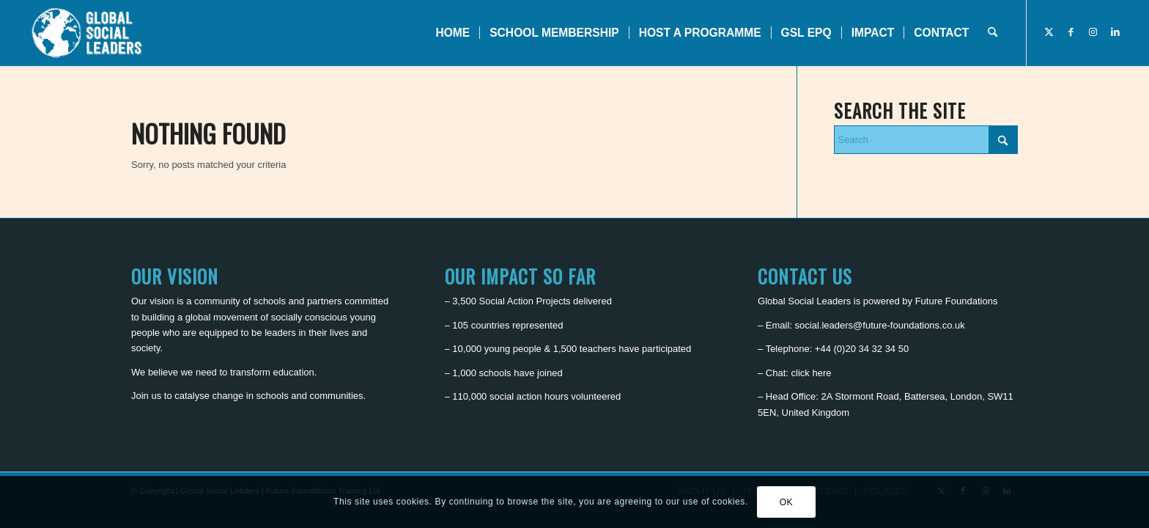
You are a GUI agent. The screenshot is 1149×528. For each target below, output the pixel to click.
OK (787, 502)
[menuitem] (452, 33)
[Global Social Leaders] (88, 33)
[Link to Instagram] (1093, 32)
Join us (146, 395)
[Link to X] (1049, 32)
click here (811, 372)
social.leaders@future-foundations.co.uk (880, 325)
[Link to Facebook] (1071, 32)
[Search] (992, 33)
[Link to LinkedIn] (1115, 32)
